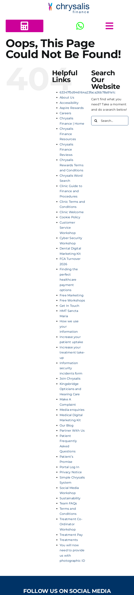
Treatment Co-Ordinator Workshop (71, 524)
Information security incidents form (71, 368)
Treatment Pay (71, 535)
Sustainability (70, 498)
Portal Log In (69, 467)
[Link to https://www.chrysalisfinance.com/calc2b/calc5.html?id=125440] (24, 26)
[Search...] (109, 120)
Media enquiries (72, 410)
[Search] (96, 120)
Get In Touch (69, 306)
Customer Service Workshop (68, 228)
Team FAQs (68, 503)
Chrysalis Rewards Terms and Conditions (71, 165)
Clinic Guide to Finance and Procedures (71, 191)
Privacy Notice (71, 472)
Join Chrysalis (70, 378)
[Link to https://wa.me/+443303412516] (80, 26)
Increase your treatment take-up (72, 353)
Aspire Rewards (72, 108)
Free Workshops (72, 300)
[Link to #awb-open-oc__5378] (109, 26)
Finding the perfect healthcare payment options (69, 279)
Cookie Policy (70, 217)
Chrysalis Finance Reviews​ (66, 150)
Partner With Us (72, 430)
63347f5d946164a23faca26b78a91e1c (88, 92)
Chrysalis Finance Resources (68, 134)
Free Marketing (71, 295)
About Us (67, 97)
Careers (65, 113)
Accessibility (69, 103)
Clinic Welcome (72, 212)
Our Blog (66, 425)
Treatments (69, 540)
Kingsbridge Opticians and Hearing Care (70, 389)
